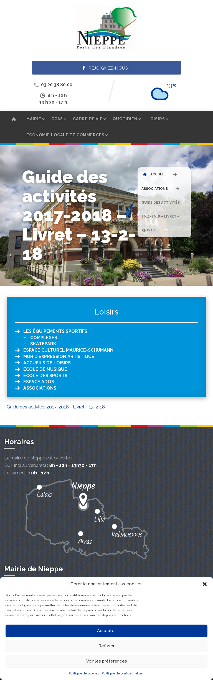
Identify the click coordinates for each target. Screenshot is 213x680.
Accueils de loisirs (47, 362)
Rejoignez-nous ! (107, 68)
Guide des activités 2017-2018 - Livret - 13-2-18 (56, 407)
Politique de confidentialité (122, 673)
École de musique (45, 369)
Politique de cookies (84, 673)
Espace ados (38, 381)
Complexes (43, 337)
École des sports (45, 375)
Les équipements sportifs (55, 331)
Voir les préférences (106, 661)
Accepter (106, 630)
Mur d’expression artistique (58, 356)
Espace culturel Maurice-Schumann (68, 350)
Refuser (106, 645)
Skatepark (43, 343)
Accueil (154, 174)
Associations (154, 189)
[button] (204, 584)
